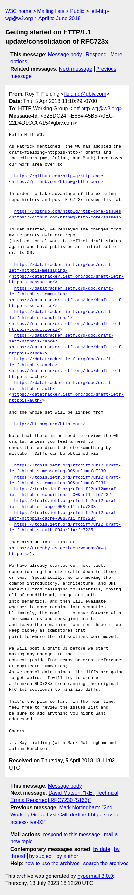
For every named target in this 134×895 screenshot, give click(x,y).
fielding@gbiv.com (85, 94)
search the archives (106, 863)
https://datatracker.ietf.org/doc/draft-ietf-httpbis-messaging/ (61, 268)
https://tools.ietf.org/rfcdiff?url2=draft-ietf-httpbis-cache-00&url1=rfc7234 (65, 516)
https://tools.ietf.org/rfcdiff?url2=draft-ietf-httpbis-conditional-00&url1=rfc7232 (65, 492)
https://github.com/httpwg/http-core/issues (67, 212)
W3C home (18, 11)
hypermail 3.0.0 (95, 876)
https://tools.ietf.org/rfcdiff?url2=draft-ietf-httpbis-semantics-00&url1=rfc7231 (65, 480)
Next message (75, 69)
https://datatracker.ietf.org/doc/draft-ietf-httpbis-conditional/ (61, 315)
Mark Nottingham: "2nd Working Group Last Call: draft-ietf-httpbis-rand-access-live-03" (65, 815)
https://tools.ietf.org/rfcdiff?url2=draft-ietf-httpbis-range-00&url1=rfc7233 (65, 504)
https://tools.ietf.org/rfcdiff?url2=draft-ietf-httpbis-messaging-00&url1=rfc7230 (65, 468)
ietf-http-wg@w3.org (95, 108)
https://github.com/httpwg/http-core (58, 176)
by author (67, 856)
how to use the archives (52, 863)
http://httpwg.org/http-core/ (49, 424)
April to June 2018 (59, 18)
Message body (65, 54)
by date (101, 849)
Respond (96, 54)
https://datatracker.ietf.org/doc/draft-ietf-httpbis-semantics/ (61, 291)
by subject (40, 856)
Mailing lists (50, 11)
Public (77, 11)
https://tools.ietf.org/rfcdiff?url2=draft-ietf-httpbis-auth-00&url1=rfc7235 (65, 527)
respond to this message (71, 834)
